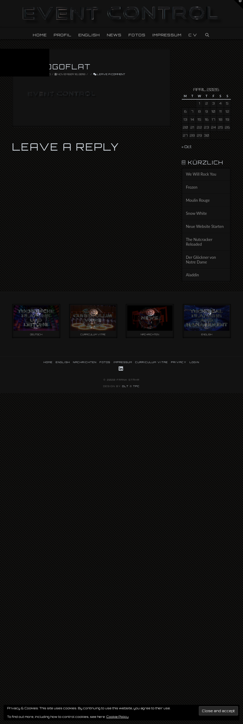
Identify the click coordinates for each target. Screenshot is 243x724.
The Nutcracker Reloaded (199, 242)
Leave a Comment (109, 74)
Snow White (196, 213)
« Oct (187, 146)
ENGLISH (63, 362)
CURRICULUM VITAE (151, 362)
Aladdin (192, 275)
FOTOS (105, 362)
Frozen (191, 187)
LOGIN (194, 362)
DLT (125, 386)
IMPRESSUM (122, 362)
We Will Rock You (201, 174)
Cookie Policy (117, 717)
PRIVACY (179, 362)
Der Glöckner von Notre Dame (201, 259)
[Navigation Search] (207, 33)
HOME (48, 362)
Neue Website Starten (205, 226)
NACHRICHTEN (85, 362)
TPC (136, 386)
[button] (238, 4)
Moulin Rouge (198, 200)
